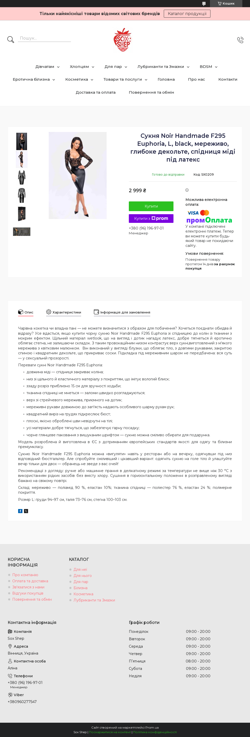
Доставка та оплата (96, 92)
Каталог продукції (187, 13)
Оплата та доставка (30, 581)
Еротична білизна (31, 79)
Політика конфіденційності (155, 732)
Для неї (80, 569)
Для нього (82, 575)
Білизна (80, 588)
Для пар (113, 66)
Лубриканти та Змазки (161, 66)
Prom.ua (152, 727)
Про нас (196, 79)
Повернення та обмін (151, 92)
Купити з (151, 218)
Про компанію (25, 575)
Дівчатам (44, 66)
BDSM (206, 66)
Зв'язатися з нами (28, 587)
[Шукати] (10, 40)
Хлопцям (79, 66)
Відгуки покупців (27, 593)
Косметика (76, 79)
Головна (166, 79)
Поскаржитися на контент (110, 732)
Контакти (228, 79)
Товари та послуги (123, 79)
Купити (151, 206)
